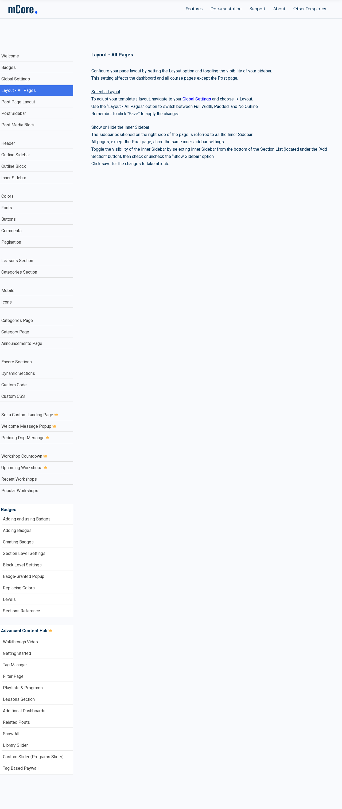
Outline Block (13, 166)
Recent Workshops (19, 479)
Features (194, 9)
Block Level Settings (22, 564)
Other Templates (309, 9)
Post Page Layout (18, 101)
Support (257, 9)
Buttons (8, 219)
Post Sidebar (13, 113)
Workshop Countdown (24, 456)
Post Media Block (18, 124)
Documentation (226, 9)
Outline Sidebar (15, 154)
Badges (8, 67)
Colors (7, 196)
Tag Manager (15, 664)
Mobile (7, 290)
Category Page (15, 332)
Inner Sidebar (13, 177)
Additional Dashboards (24, 710)
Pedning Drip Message (25, 437)
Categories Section (19, 272)
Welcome (10, 56)
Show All (11, 733)
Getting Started (17, 653)
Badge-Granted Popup (23, 576)
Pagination (11, 242)
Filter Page (13, 676)
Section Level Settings (24, 553)
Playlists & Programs (23, 687)
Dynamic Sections (18, 373)
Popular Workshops (19, 490)
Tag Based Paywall (20, 768)
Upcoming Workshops (24, 467)
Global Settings (15, 78)
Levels (9, 599)
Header (8, 143)
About (279, 9)
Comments (11, 230)
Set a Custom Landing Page (29, 414)
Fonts (6, 207)
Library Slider (15, 745)
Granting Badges (18, 541)
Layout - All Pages (18, 90)
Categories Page (17, 320)
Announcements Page (21, 343)
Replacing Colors (19, 587)
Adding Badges (17, 530)
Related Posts (16, 722)
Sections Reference (21, 610)
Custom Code (14, 384)
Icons (6, 302)
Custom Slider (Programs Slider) (33, 756)
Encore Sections (16, 361)
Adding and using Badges (26, 519)
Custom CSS (13, 396)
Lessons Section (17, 260)
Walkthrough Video (20, 641)
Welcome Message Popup (28, 426)
